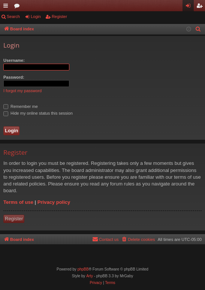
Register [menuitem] (201, 7)
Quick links (7, 7)
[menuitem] (198, 29)
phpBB (83, 269)
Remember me (20, 106)
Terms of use (18, 202)
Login (36, 16)
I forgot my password (22, 90)
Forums (18, 7)
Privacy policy (53, 202)
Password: (13, 77)
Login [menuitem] (190, 7)
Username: (14, 60)
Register (59, 16)
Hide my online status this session (38, 113)
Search (13, 16)
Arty (89, 276)
